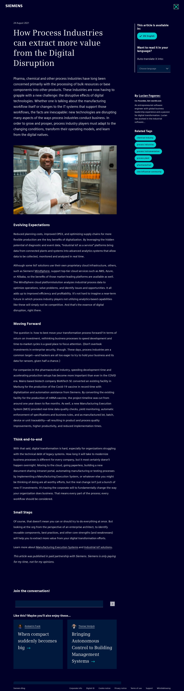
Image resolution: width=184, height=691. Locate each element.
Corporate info (75, 688)
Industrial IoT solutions (98, 547)
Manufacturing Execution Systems (57, 547)
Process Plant (143, 159)
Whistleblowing (164, 688)
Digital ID (90, 688)
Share (113, 572)
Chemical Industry (145, 138)
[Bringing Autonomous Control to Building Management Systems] (92, 644)
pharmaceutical (144, 166)
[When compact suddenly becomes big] (38, 644)
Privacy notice (121, 688)
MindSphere (42, 271)
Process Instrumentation (148, 152)
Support (149, 688)
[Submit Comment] (112, 604)
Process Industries (145, 145)
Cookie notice (104, 688)
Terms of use (136, 688)
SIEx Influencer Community (149, 173)
